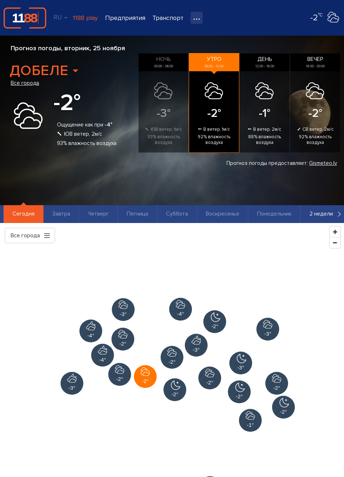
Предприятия (125, 18)
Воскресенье (222, 213)
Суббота (177, 213)
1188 (25, 17)
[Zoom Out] (335, 242)
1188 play (85, 18)
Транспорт (167, 18)
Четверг (98, 213)
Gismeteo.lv (323, 163)
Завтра (61, 213)
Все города (25, 83)
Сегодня (23, 213)
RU (60, 17)
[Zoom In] (335, 232)
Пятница (137, 213)
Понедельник (274, 213)
